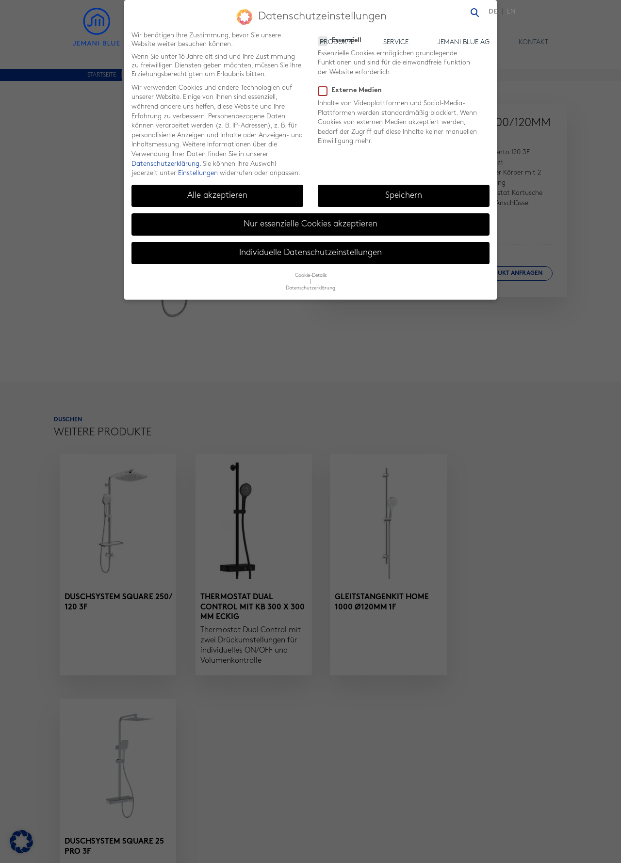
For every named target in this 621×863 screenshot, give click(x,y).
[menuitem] (495, 12)
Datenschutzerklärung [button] (310, 283)
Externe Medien (353, 85)
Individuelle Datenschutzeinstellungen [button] (310, 248)
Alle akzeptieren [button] (217, 191)
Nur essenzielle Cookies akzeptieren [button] (310, 219)
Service (396, 42)
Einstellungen (198, 168)
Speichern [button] (403, 191)
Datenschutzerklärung (165, 158)
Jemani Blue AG (464, 42)
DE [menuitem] (493, 12)
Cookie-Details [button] (311, 270)
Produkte (337, 42)
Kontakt (533, 42)
